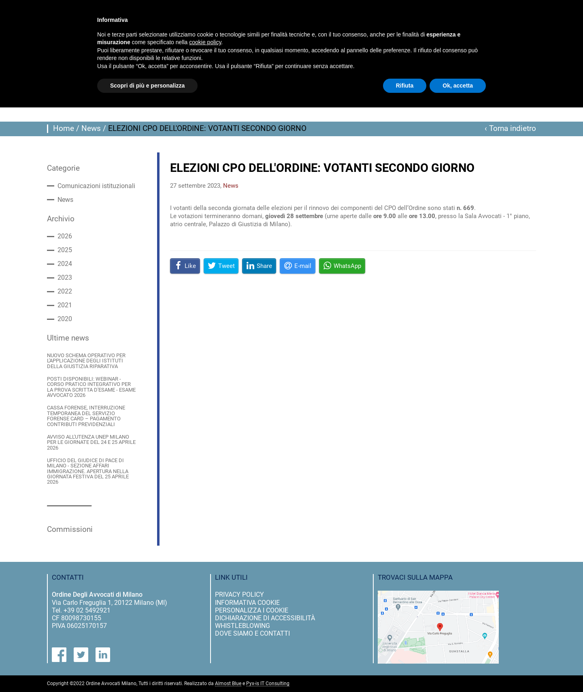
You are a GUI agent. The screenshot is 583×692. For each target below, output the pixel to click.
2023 (64, 277)
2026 (64, 236)
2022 (64, 291)
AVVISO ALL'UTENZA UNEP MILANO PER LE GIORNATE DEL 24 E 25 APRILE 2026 (91, 442)
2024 (64, 264)
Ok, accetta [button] (458, 85)
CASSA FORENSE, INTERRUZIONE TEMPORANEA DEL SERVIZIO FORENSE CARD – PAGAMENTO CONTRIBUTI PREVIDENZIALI (86, 415)
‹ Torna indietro (510, 128)
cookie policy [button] (205, 42)
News (91, 128)
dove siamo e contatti (252, 633)
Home (63, 128)
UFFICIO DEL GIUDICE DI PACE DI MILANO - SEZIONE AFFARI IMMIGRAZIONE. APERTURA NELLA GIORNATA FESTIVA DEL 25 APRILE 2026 (88, 471)
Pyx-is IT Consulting (267, 683)
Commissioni (70, 529)
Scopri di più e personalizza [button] (147, 85)
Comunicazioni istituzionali (96, 186)
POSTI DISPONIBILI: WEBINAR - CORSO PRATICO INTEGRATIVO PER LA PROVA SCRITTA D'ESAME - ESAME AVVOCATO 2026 (91, 387)
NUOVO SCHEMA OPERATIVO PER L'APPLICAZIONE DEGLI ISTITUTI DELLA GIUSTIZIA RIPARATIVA (86, 361)
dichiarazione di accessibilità (265, 618)
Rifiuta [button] (405, 85)
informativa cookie (247, 602)
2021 (64, 305)
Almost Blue (228, 683)
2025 (64, 250)
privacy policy (239, 594)
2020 (64, 319)
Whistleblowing (242, 626)
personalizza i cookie (251, 610)
